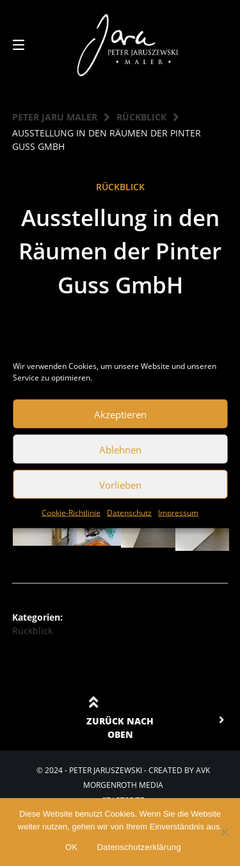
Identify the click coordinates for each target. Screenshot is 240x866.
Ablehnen (120, 449)
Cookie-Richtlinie (71, 512)
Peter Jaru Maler (54, 117)
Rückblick (141, 117)
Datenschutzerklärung (138, 847)
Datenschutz (129, 512)
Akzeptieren (120, 413)
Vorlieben (120, 484)
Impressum (178, 512)
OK (71, 847)
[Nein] (224, 832)
